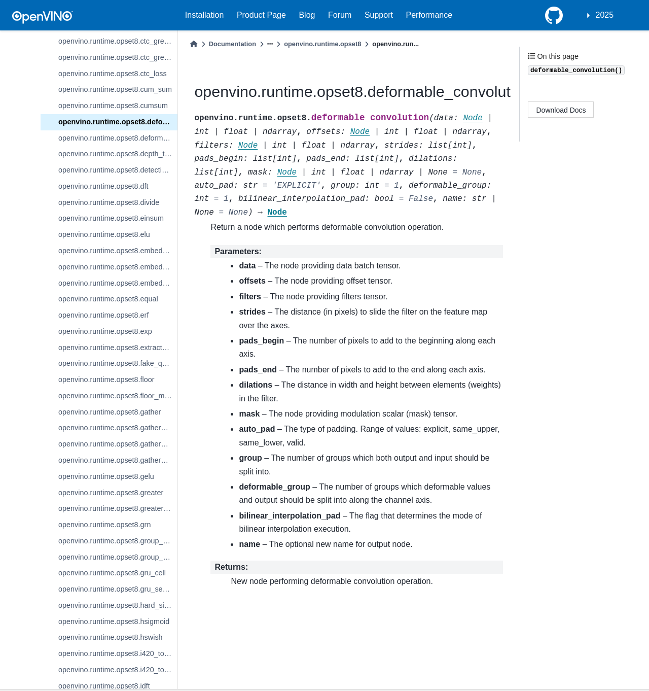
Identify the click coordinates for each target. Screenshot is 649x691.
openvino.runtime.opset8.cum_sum (115, 89)
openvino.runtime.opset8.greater (110, 493)
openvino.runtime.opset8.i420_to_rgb (117, 670)
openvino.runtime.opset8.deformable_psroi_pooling (117, 138)
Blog (307, 15)
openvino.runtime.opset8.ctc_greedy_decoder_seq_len (117, 57)
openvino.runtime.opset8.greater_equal (117, 508)
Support (379, 15)
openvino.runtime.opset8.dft (103, 186)
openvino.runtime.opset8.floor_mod (115, 396)
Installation (204, 15)
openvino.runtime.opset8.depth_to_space (117, 154)
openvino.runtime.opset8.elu (104, 234)
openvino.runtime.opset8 (322, 44)
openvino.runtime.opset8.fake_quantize (117, 363)
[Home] (193, 44)
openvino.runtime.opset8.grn (104, 525)
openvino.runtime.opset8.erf (103, 315)
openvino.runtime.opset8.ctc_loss (112, 74)
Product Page (261, 15)
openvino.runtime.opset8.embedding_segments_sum (117, 283)
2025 (605, 15)
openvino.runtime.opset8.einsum (111, 218)
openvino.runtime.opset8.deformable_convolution (117, 122)
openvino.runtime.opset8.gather (109, 412)
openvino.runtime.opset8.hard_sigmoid (117, 605)
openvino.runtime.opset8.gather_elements (117, 428)
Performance (429, 15)
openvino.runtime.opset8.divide (108, 202)
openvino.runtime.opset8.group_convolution (117, 541)
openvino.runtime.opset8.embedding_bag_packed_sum (117, 267)
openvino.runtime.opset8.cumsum (113, 105)
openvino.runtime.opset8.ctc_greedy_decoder (117, 41)
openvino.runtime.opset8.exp (105, 331)
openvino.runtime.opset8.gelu (106, 476)
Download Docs (561, 110)
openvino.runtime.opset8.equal (108, 299)
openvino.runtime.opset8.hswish (110, 637)
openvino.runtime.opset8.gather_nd (115, 444)
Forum (339, 15)
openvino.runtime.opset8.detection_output (117, 170)
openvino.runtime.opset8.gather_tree (117, 460)
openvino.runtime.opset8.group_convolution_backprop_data (117, 557)
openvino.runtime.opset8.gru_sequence (117, 589)
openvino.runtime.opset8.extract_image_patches (117, 347)
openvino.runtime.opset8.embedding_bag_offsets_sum (117, 251)
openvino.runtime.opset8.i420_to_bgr (117, 653)
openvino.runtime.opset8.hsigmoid (113, 621)
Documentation (232, 44)
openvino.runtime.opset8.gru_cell (112, 573)
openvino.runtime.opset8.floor (106, 379)
